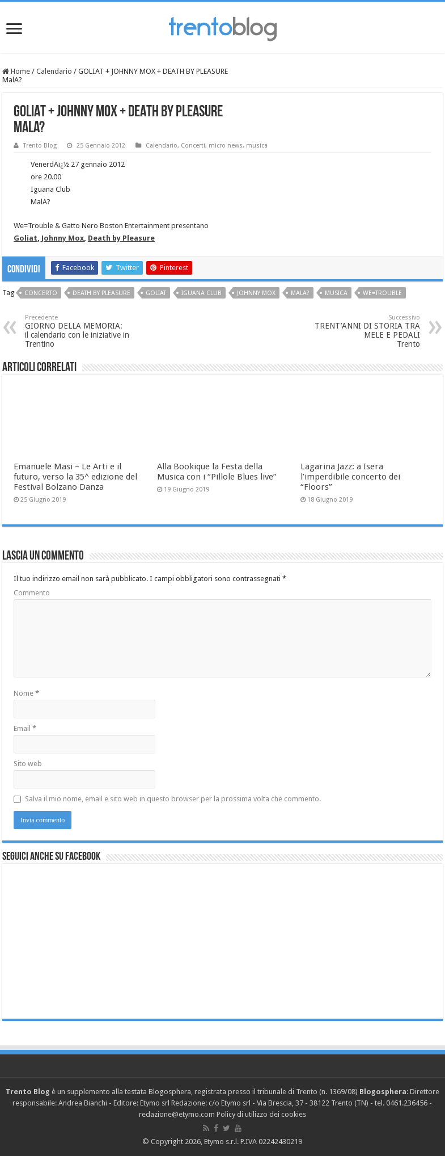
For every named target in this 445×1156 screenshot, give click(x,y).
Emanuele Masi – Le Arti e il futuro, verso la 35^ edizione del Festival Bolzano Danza (75, 476)
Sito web (28, 763)
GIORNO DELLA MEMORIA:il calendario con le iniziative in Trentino (83, 331)
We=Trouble (382, 293)
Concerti (193, 145)
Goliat (25, 238)
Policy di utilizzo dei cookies (261, 1114)
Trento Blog (40, 145)
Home (16, 71)
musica (257, 145)
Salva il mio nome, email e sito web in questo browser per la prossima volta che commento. (173, 799)
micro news (226, 145)
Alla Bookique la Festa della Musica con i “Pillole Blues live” (217, 471)
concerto (40, 293)
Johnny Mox (62, 238)
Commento (32, 592)
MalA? (300, 293)
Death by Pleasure (121, 238)
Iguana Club (201, 293)
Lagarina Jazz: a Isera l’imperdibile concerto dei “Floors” (350, 476)
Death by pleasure (101, 293)
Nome (26, 693)
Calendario (54, 71)
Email (25, 728)
